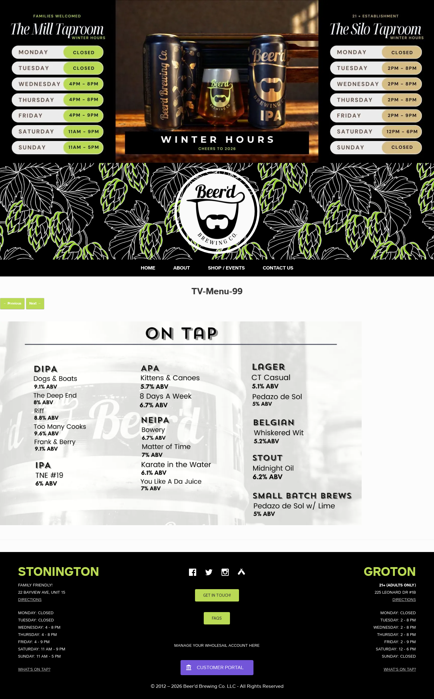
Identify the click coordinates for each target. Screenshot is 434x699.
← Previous (12, 303)
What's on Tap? (34, 670)
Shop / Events (226, 268)
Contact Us (278, 268)
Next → (35, 303)
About (181, 268)
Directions (30, 600)
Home (148, 268)
